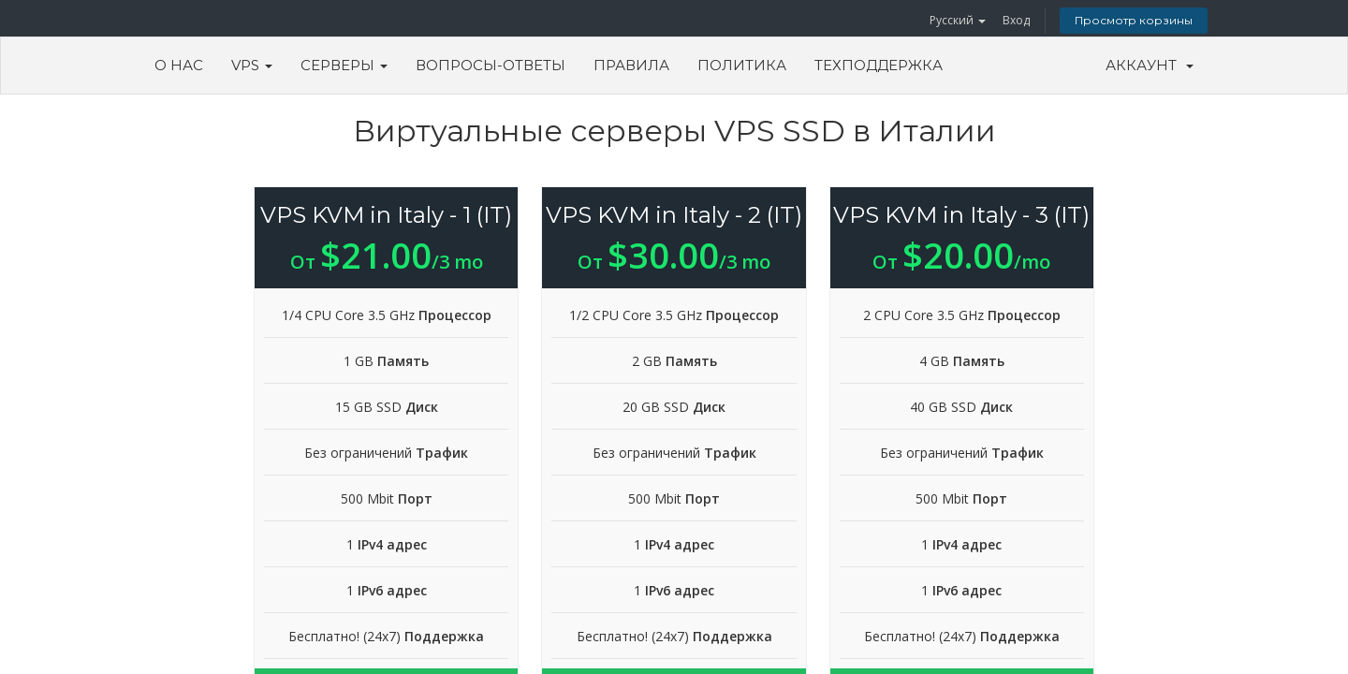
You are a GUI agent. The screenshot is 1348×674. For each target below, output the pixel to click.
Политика (741, 65)
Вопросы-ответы (490, 65)
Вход (1016, 20)
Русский (958, 20)
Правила (631, 65)
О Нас (178, 65)
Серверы (344, 65)
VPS (251, 65)
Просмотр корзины (1134, 20)
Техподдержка (878, 65)
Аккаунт (1150, 65)
